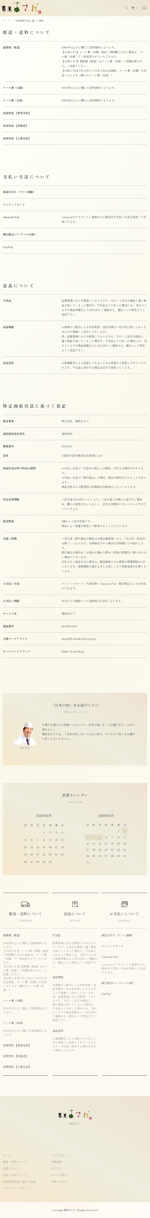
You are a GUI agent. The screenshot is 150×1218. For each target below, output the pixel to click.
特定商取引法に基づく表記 (19, 1182)
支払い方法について (15, 1175)
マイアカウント (60, 1155)
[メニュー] (144, 8)
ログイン (56, 1168)
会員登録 (56, 1162)
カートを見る (59, 1175)
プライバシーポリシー (16, 1188)
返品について (11, 1168)
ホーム (6, 20)
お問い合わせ (59, 1182)
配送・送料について (15, 1162)
